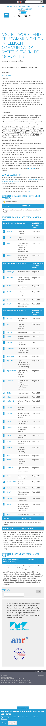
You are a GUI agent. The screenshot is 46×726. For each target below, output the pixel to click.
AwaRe (9, 336)
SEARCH (9, 590)
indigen (43, 675)
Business (9, 231)
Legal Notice (39, 671)
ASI (8, 324)
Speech (9, 476)
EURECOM (4, 675)
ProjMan (9, 237)
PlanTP (9, 435)
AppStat (9, 332)
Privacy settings (23, 709)
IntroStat (9, 407)
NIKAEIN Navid (6, 75)
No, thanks (12, 724)
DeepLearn (10, 356)
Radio (8, 300)
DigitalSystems (11, 371)
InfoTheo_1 (10, 272)
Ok (41, 2)
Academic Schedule (33, 179)
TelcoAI (9, 304)
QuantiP (9, 447)
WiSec (9, 514)
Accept (4, 724)
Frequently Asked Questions (10, 181)
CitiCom (9, 342)
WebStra (9, 255)
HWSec (9, 393)
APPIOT (9, 318)
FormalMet (10, 381)
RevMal (9, 460)
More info (4, 720)
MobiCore (10, 292)
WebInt (9, 504)
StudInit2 (9, 488)
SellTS (9, 243)
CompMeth (10, 348)
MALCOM (10, 278)
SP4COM (10, 468)
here (29, 191)
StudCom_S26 (11, 482)
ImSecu (9, 397)
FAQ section (31, 168)
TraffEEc (9, 498)
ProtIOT (9, 441)
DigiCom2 (10, 360)
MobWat (9, 286)
